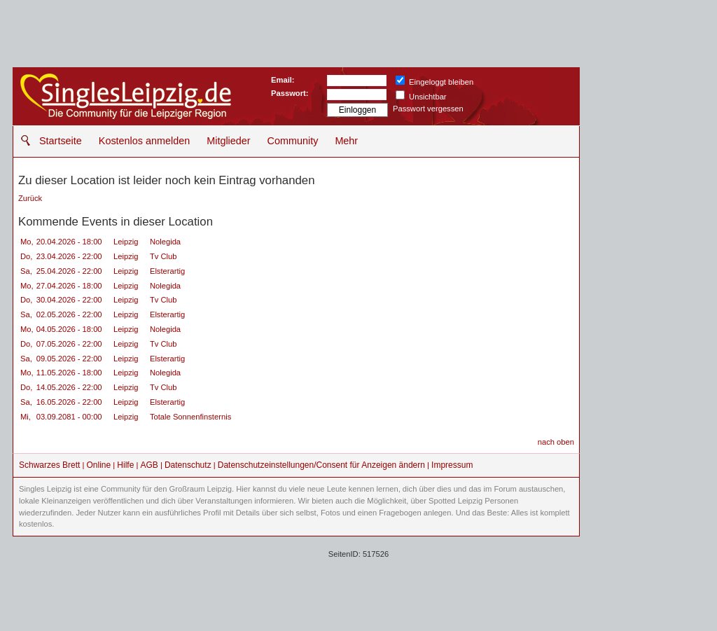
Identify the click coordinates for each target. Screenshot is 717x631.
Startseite (60, 140)
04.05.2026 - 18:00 (69, 329)
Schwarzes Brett (49, 465)
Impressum (452, 465)
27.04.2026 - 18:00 (69, 286)
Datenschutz (188, 465)
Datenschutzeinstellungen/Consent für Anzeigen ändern (321, 465)
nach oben (556, 442)
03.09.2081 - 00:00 (69, 416)
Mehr (346, 140)
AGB (149, 465)
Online (99, 465)
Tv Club (163, 256)
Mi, (25, 416)
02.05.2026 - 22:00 (69, 314)
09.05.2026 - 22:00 (69, 358)
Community (293, 140)
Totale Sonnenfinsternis (190, 416)
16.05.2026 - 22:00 (69, 402)
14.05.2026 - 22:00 (69, 387)
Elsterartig (167, 271)
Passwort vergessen (428, 108)
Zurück (30, 198)
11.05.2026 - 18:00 (69, 372)
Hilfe (125, 465)
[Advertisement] (646, 277)
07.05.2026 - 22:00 (69, 344)
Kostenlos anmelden (144, 140)
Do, (26, 256)
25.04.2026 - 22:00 (69, 271)
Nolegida (165, 241)
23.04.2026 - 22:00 (69, 256)
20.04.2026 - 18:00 (69, 241)
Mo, (27, 241)
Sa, (26, 271)
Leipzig (127, 241)
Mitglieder (228, 140)
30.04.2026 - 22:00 (69, 300)
